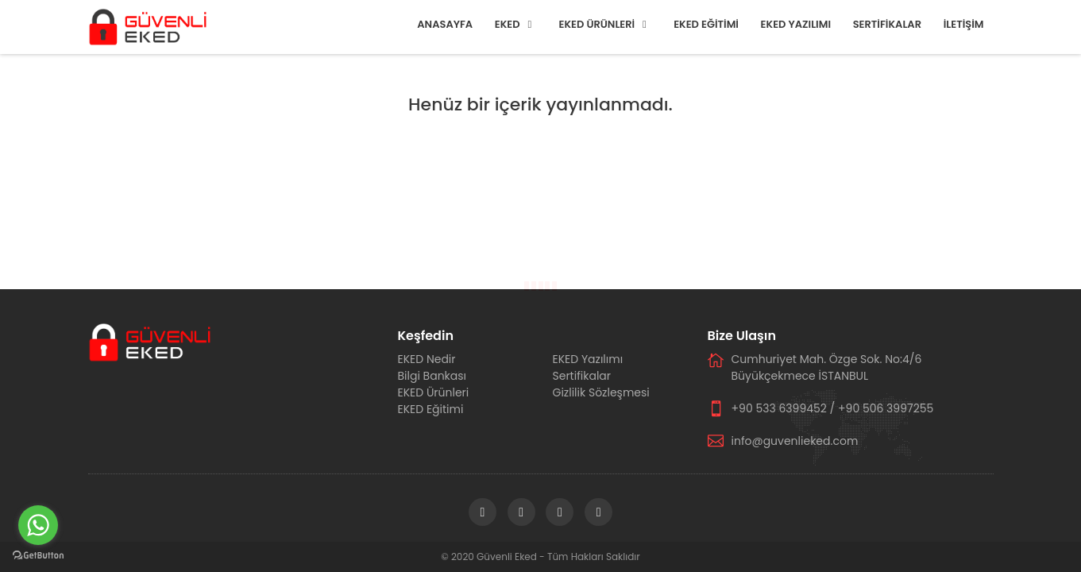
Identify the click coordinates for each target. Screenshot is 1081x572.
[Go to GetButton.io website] (38, 556)
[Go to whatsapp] (38, 525)
